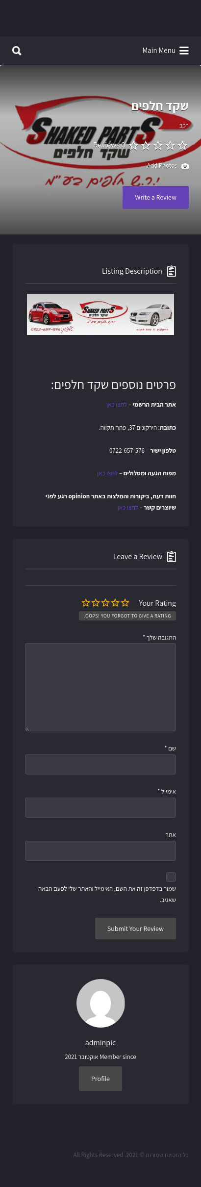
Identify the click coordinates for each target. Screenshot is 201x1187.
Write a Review (155, 197)
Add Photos (168, 166)
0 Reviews (109, 145)
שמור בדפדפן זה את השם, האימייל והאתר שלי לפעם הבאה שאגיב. (107, 894)
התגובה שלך (159, 637)
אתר (171, 834)
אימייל (166, 791)
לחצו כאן (116, 404)
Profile (100, 1078)
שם (170, 748)
